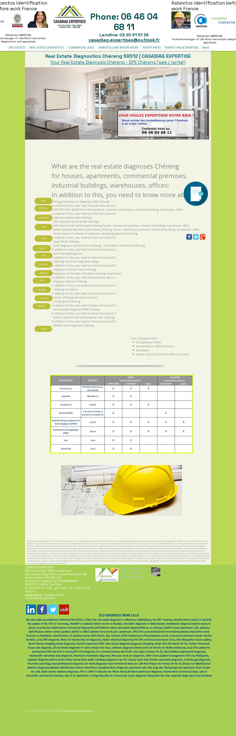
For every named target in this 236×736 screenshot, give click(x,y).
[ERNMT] (41, 306)
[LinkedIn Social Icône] (31, 609)
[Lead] (43, 238)
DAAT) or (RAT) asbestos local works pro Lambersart (101, 631)
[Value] (43, 329)
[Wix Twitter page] (196, 237)
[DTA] (43, 227)
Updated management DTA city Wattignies (184, 655)
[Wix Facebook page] (189, 237)
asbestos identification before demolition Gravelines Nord (82, 667)
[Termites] (43, 264)
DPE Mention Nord (105, 627)
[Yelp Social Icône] (64, 609)
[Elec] (43, 256)
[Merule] (44, 273)
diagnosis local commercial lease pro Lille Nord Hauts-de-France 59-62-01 (138, 663)
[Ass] (42, 281)
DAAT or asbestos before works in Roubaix (98, 623)
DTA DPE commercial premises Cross (154, 639)
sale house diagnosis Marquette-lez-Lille (146, 675)
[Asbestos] (43, 218)
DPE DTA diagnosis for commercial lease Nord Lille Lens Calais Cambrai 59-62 (118, 651)
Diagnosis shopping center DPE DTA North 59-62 (159, 643)
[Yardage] (42, 290)
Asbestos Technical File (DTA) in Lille (69, 619)
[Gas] (42, 248)
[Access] (44, 298)
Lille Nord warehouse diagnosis (144, 671)
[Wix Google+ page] (202, 237)
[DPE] (43, 201)
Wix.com (87, 710)
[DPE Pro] (43, 208)
